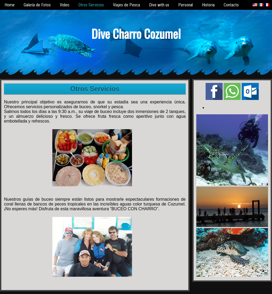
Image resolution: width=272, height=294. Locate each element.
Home (10, 4)
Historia (208, 4)
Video (64, 4)
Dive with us (159, 4)
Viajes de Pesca (126, 4)
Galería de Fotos (37, 4)
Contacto (231, 4)
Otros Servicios (91, 4)
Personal (185, 4)
